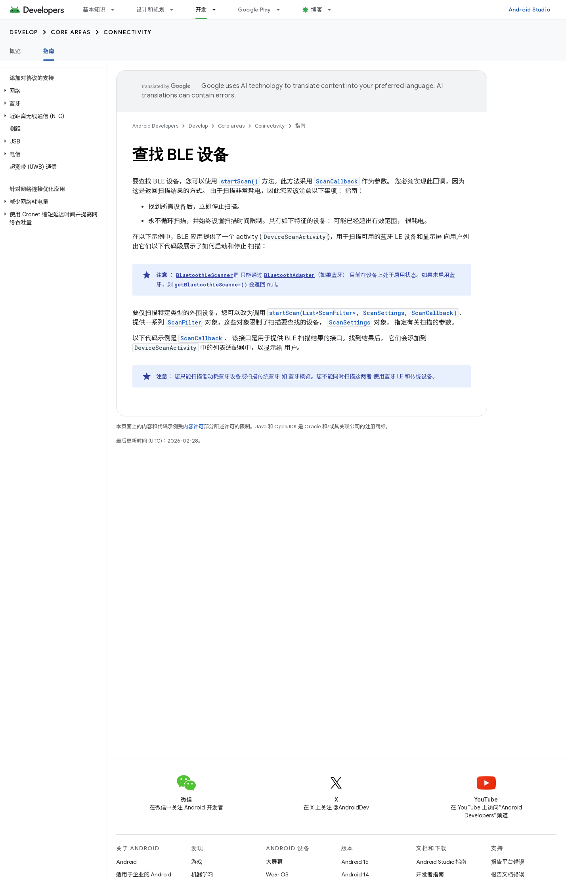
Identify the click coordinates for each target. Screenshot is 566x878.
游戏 (196, 861)
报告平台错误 (507, 861)
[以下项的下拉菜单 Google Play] (282, 9)
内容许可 (193, 426)
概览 (15, 51)
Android (126, 861)
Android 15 (355, 861)
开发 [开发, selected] (201, 9)
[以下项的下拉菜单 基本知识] (116, 9)
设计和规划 (150, 9)
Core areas (71, 32)
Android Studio (530, 9)
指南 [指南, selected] (49, 51)
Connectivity (127, 32)
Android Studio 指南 (441, 861)
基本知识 (94, 9)
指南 (300, 125)
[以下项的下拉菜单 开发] (217, 9)
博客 (317, 9)
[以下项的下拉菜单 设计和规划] (175, 9)
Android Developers (155, 125)
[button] (51, 90)
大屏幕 (274, 861)
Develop (24, 32)
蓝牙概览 (300, 376)
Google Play (254, 9)
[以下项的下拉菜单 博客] (333, 9)
